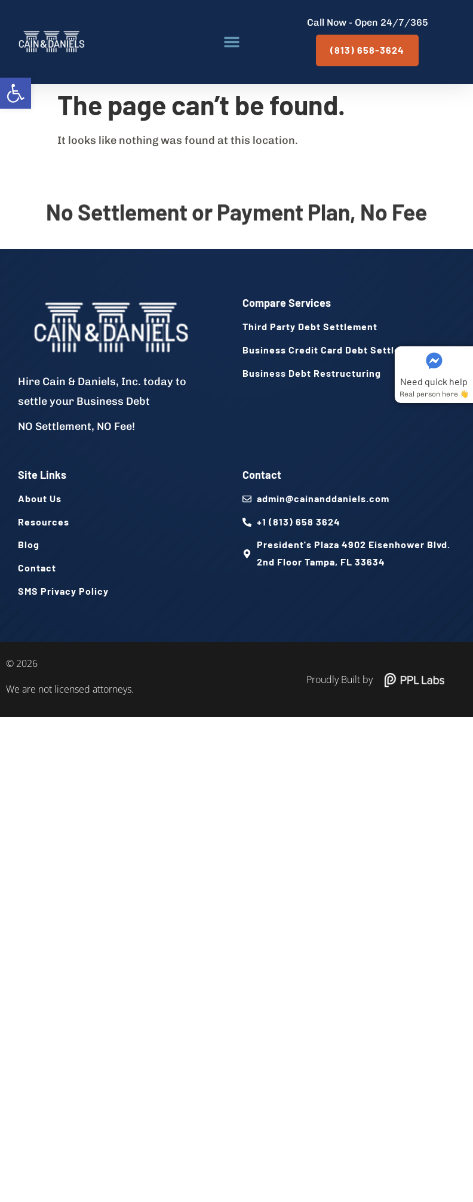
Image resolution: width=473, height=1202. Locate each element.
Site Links (42, 474)
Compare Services (286, 302)
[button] (15, 93)
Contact (261, 474)
